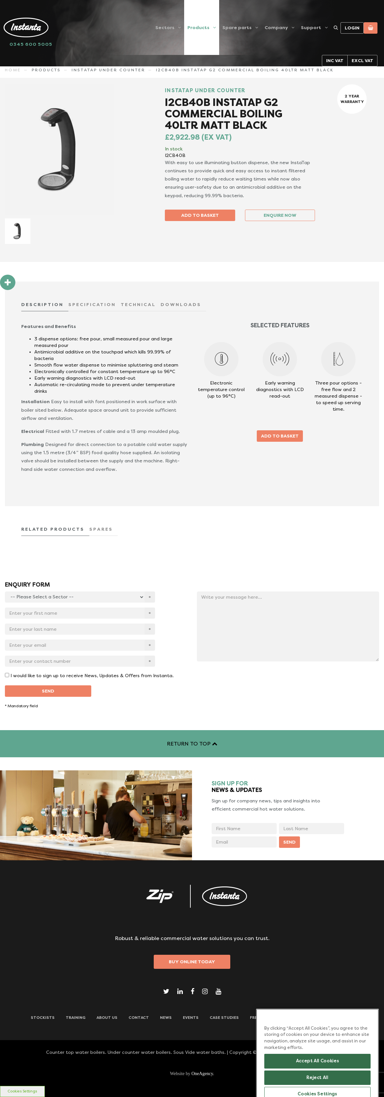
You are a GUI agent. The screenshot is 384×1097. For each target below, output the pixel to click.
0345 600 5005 (30, 44)
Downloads (340, 1017)
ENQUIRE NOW (280, 215)
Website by (192, 1073)
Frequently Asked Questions (283, 1017)
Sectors (164, 27)
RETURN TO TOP (192, 744)
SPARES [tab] (101, 529)
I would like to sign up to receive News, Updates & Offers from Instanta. (92, 675)
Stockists (43, 1017)
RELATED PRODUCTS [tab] (52, 529)
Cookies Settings (22, 1091)
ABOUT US (106, 1017)
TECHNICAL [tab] (138, 304)
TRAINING (75, 1017)
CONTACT (139, 1017)
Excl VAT (362, 60)
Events (191, 1017)
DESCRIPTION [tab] (42, 304)
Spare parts (237, 27)
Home (13, 70)
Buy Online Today (192, 961)
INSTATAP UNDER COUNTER (108, 70)
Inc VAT (334, 60)
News (166, 1017)
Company (276, 27)
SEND (48, 691)
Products (198, 27)
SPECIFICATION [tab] (92, 304)
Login (352, 27)
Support (311, 27)
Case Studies (224, 1017)
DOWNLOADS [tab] (181, 304)
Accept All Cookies (317, 1078)
